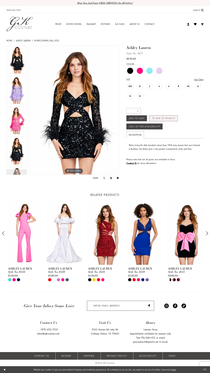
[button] (188, 24)
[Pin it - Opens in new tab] (111, 178)
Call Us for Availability (144, 126)
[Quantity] (133, 111)
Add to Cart (137, 118)
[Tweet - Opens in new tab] (104, 178)
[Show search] (198, 10)
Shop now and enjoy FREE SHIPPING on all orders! (105, 2)
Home (9, 40)
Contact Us (41, 356)
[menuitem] (13, 10)
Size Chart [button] (198, 79)
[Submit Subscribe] (149, 306)
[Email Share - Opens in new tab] (118, 178)
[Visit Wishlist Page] (195, 24)
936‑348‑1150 (148, 337)
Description (135, 135)
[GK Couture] (20, 24)
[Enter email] (120, 306)
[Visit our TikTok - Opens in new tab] (183, 305)
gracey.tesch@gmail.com (145, 341)
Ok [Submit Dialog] (205, 369)
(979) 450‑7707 (49, 329)
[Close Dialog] (4, 369)
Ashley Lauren (23, 40)
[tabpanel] (17, 60)
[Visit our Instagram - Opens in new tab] (166, 305)
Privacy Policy (117, 356)
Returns (67, 356)
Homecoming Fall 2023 (46, 40)
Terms (172, 356)
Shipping (89, 356)
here (174, 369)
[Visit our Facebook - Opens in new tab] (175, 305)
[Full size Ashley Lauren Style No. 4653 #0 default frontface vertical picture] (74, 110)
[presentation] (25, 233)
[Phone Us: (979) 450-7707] (13, 10)
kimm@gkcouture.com (48, 333)
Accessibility (147, 356)
